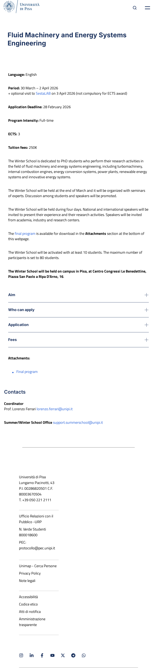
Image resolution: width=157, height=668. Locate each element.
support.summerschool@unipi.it (78, 422)
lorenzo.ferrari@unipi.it (54, 409)
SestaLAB (43, 93)
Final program (27, 371)
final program (25, 233)
